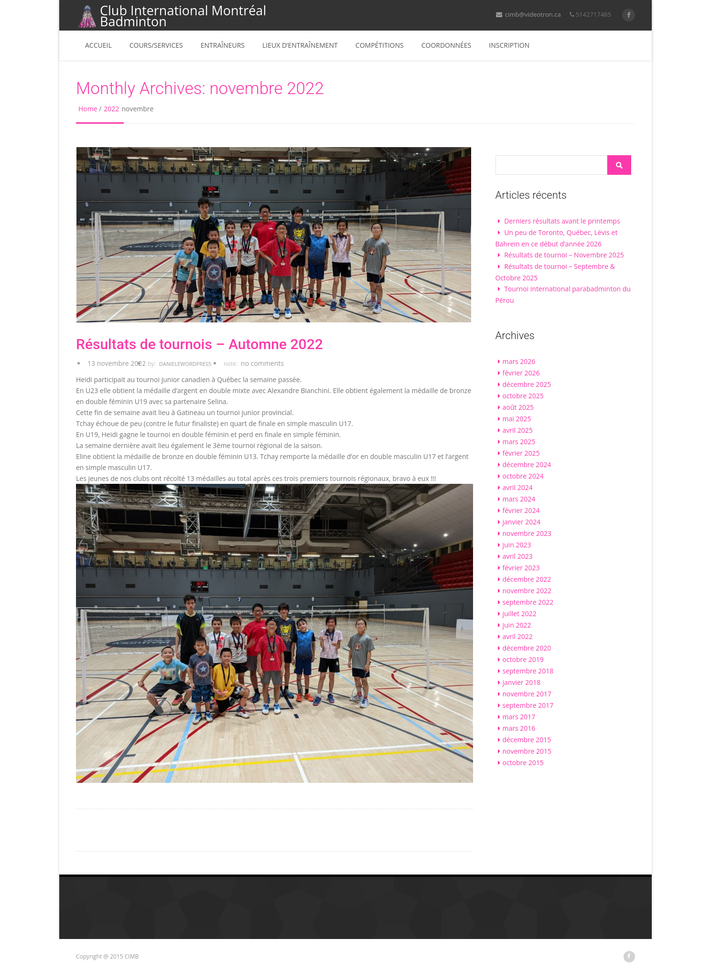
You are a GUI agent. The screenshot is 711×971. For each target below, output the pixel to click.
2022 (111, 108)
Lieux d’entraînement (300, 45)
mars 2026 (519, 361)
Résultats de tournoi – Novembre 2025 (564, 254)
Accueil (98, 45)
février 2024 (521, 510)
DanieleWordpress (185, 363)
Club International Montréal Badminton (171, 17)
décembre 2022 (527, 579)
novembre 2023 (527, 533)
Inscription (509, 45)
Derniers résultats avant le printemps (562, 220)
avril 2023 (518, 556)
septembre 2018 (528, 670)
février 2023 (521, 567)
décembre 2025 (527, 384)
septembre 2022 (528, 602)
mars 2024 (519, 498)
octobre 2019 (523, 659)
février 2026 (521, 372)
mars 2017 (519, 716)
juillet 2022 (520, 613)
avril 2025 (518, 430)
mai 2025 (517, 418)
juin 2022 (517, 625)
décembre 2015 (527, 739)
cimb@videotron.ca (528, 14)
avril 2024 (518, 487)
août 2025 (518, 407)
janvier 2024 (522, 521)
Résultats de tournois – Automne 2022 (199, 344)
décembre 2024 (527, 464)
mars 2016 (519, 728)
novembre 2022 (527, 590)
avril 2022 (518, 636)
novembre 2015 (527, 751)
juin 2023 (517, 544)
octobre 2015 (523, 762)
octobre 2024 (523, 475)
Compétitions (380, 45)
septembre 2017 (528, 705)
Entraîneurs (223, 45)
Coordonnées (446, 45)
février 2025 (521, 453)
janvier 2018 (522, 682)
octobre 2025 (523, 395)
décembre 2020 (527, 647)
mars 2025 (519, 441)
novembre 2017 (527, 693)
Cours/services (156, 45)
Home (87, 108)
